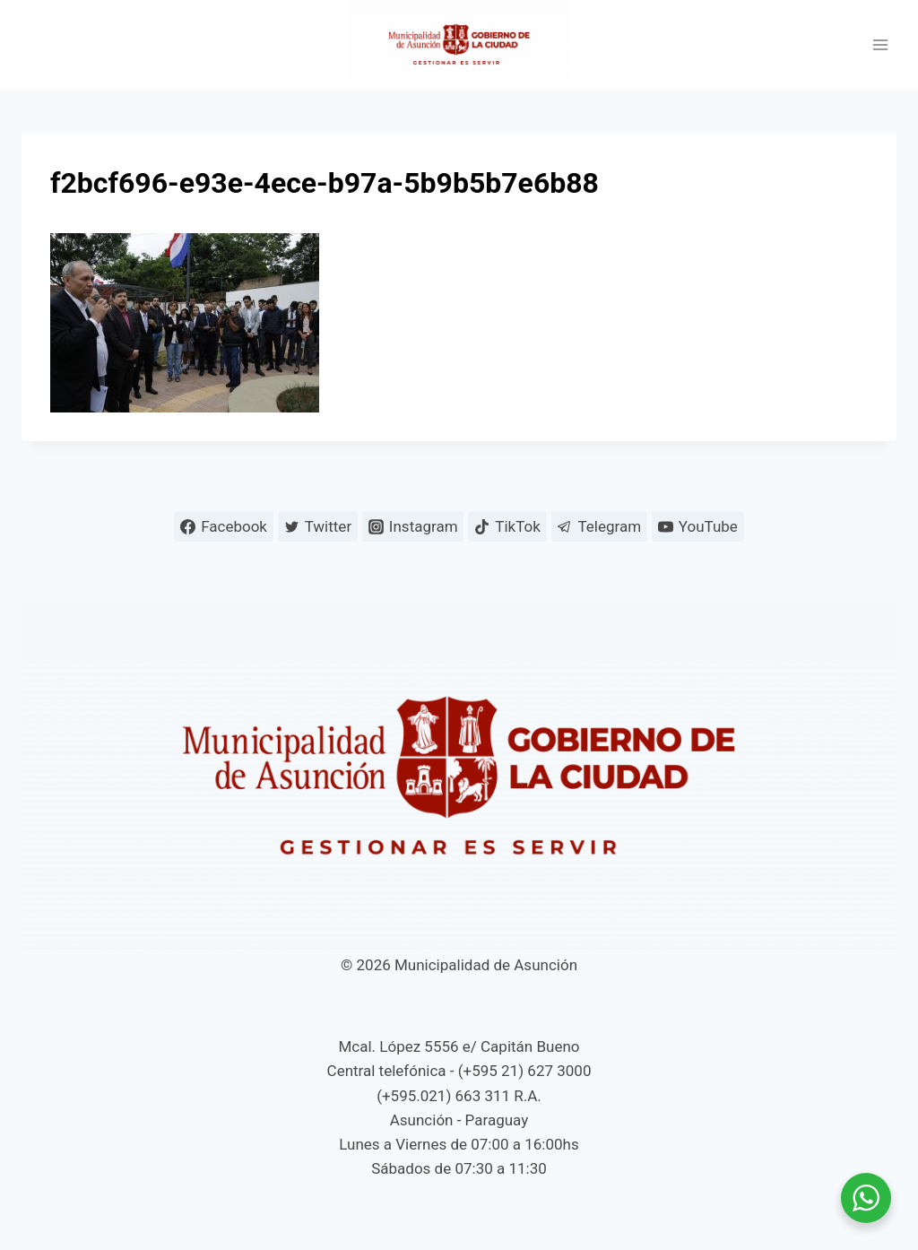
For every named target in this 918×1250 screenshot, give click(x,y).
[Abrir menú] (879, 45)
